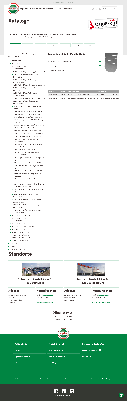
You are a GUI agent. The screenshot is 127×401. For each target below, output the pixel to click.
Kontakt (17, 379)
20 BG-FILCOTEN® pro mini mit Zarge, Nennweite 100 (25, 76)
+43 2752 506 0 (47, 295)
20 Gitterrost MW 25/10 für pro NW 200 (27, 114)
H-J (40, 45)
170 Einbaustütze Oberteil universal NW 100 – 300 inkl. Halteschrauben (29, 185)
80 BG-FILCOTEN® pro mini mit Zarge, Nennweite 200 (25, 102)
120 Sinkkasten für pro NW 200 (25, 150)
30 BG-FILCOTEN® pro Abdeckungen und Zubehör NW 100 (26, 81)
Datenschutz (44, 379)
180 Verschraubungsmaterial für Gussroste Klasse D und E (29, 145)
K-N (52, 45)
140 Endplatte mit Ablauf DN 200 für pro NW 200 (29, 159)
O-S (65, 45)
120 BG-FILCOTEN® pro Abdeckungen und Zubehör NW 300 (27, 201)
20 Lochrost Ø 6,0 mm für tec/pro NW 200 (28, 117)
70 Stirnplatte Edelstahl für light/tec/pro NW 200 (29, 167)
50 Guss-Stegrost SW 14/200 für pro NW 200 (29, 125)
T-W (77, 45)
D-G (28, 45)
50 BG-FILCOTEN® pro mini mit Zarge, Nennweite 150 (25, 89)
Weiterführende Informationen (60, 61)
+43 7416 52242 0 (104, 295)
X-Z (90, 45)
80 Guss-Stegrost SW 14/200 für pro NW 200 (29, 134)
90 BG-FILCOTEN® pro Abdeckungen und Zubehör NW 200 (27, 107)
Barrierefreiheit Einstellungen (101, 379)
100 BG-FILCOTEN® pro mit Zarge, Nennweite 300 (28, 190)
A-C (15, 45)
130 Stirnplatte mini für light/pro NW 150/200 (28, 175)
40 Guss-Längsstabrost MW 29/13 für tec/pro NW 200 (30, 121)
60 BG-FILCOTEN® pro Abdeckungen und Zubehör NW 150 (26, 94)
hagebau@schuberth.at (44, 302)
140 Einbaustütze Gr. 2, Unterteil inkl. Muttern (27, 180)
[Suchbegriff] (109, 8)
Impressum (69, 379)
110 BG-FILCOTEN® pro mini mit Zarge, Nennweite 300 (26, 195)
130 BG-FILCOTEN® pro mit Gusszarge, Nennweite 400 (26, 206)
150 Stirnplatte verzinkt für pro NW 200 (28, 163)
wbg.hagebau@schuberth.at (102, 302)
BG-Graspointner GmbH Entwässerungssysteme (25, 55)
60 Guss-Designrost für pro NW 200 (26, 128)
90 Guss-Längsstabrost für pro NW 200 (28, 136)
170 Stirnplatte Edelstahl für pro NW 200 (28, 171)
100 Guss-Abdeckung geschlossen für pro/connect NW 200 (27, 140)
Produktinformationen (57, 70)
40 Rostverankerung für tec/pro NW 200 (28, 131)
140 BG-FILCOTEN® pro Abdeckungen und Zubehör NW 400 (27, 211)
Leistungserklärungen (57, 66)
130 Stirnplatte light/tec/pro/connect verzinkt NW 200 (27, 153)
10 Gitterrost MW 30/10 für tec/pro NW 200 (29, 111)
